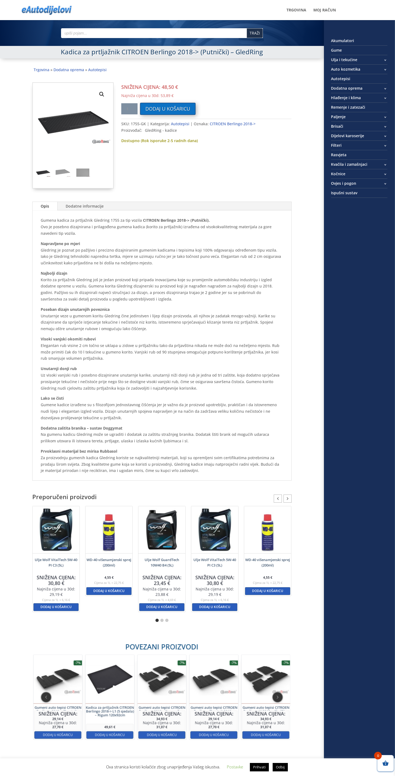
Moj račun (324, 10)
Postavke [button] (235, 766)
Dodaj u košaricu (167, 108)
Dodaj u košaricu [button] (56, 607)
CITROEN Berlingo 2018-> (233, 123)
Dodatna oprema (68, 69)
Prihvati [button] (259, 767)
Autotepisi (97, 69)
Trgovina (296, 10)
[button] (102, 94)
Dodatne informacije (85, 206)
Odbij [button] (280, 767)
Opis (45, 206)
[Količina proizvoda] (129, 108)
